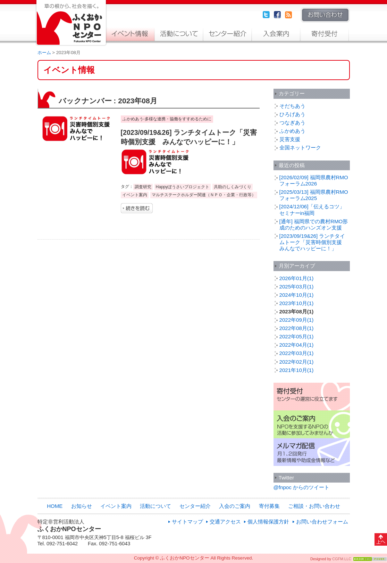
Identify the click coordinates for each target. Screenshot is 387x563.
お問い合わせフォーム (322, 522)
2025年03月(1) (296, 286)
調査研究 (143, 186)
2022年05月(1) (296, 336)
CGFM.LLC (341, 559)
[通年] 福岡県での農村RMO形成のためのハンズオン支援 (313, 224)
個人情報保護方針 (268, 522)
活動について (178, 34)
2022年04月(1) (296, 345)
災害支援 (289, 139)
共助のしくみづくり (232, 186)
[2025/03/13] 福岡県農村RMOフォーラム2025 (313, 195)
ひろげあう (292, 114)
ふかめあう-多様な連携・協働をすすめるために (167, 118)
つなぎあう (292, 122)
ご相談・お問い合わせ (314, 506)
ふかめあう (292, 131)
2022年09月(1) (296, 320)
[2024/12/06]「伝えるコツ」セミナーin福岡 (312, 209)
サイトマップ (187, 522)
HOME (54, 506)
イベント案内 (130, 34)
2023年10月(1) (296, 303)
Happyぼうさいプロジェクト (183, 186)
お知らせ (81, 506)
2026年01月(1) (296, 278)
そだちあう (292, 106)
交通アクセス (225, 522)
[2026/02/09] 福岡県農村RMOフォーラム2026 (313, 180)
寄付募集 (324, 34)
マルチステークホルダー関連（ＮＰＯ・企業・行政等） (204, 194)
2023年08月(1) (296, 311)
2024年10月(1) (296, 295)
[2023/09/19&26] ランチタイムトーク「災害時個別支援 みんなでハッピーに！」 (313, 242)
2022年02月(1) (296, 362)
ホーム (44, 52)
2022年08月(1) (296, 328)
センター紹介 (227, 34)
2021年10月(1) (296, 370)
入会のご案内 (276, 34)
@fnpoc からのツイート (301, 487)
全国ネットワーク (300, 147)
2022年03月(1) (296, 353)
